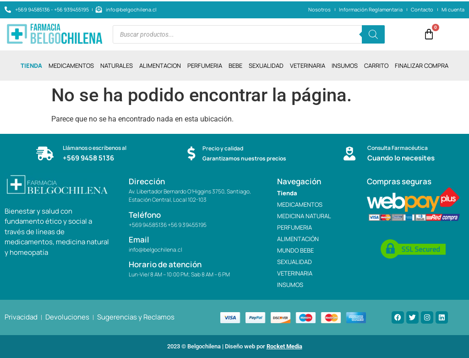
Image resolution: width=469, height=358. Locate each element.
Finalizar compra (421, 65)
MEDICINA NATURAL (304, 216)
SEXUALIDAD (266, 65)
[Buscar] (373, 34)
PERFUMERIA (204, 65)
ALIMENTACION (160, 65)
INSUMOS (345, 65)
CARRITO (376, 65)
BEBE (235, 65)
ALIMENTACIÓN (298, 239)
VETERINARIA (307, 65)
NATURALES (116, 65)
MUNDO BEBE (295, 250)
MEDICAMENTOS (71, 65)
